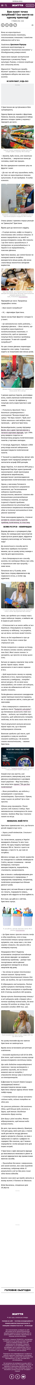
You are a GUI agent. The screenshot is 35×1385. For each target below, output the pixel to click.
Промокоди (28, 1325)
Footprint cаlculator (17, 768)
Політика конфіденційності (24, 1321)
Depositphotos (23, 296)
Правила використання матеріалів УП (17, 1323)
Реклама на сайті (7, 1321)
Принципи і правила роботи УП (13, 1325)
